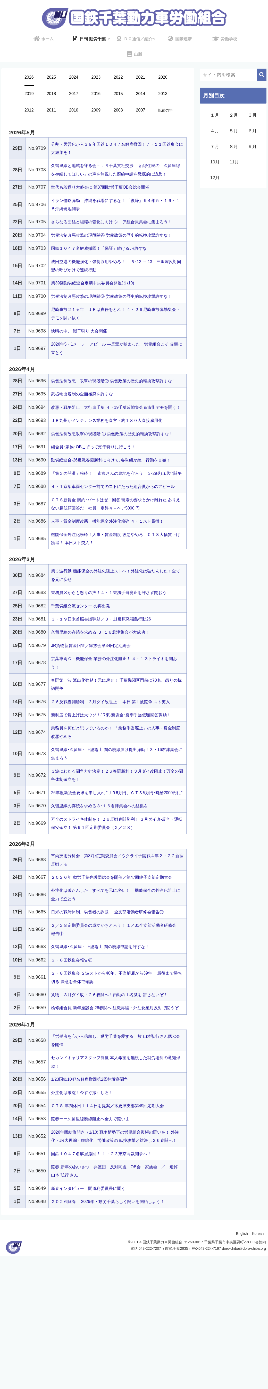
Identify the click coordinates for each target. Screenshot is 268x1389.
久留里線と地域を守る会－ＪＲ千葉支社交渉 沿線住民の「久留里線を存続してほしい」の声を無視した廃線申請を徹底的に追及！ (116, 174)
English (240, 1367)
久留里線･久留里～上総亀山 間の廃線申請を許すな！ (106, 1063)
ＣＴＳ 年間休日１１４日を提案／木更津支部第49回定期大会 (114, 1230)
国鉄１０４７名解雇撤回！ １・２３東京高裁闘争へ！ (107, 1286)
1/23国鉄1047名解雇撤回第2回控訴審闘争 (94, 1204)
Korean (257, 1367)
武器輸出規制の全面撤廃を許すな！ (88, 435)
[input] (233, 75)
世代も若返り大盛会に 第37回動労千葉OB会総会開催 (106, 195)
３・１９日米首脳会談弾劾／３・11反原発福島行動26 (107, 702)
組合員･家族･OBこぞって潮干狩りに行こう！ (98, 505)
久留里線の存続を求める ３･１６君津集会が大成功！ (106, 715)
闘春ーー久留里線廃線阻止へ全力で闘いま (95, 1243)
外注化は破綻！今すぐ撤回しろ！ (86, 1217)
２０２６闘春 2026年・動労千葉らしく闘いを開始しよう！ (115, 1334)
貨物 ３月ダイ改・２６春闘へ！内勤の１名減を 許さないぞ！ (116, 1111)
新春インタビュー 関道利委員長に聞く (93, 1321)
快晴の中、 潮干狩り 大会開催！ (85, 364)
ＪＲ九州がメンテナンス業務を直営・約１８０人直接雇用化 (113, 470)
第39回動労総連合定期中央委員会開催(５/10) (98, 308)
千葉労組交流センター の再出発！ (86, 688)
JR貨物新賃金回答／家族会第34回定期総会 (96, 728)
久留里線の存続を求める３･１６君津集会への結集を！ (108, 913)
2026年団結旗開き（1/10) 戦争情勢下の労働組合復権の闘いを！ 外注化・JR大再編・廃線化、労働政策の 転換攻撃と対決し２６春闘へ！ (115, 1265)
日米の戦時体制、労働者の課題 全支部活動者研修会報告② (114, 1028)
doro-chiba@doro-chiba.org (244, 1381)
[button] (261, 75)
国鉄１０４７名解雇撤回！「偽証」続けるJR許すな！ (107, 273)
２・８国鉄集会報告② (74, 1076)
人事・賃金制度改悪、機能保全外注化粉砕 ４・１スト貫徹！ (114, 604)
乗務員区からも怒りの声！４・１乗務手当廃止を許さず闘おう (116, 675)
